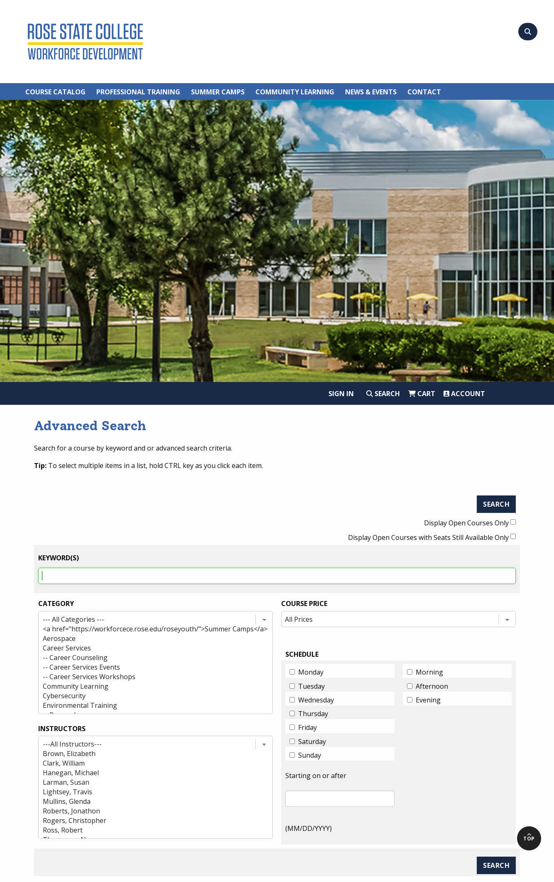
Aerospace (148, 638)
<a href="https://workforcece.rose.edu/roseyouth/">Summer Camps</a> (148, 629)
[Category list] (155, 662)
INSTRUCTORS (62, 728)
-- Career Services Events (148, 667)
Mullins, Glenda (148, 801)
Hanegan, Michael (148, 773)
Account (464, 393)
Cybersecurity (148, 696)
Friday (307, 727)
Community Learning (148, 686)
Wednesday (316, 700)
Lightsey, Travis (148, 792)
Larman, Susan (148, 782)
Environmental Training (148, 705)
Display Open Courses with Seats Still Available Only (428, 537)
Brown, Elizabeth (148, 754)
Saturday (312, 741)
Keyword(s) (58, 557)
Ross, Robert (148, 830)
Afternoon (432, 686)
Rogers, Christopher (148, 820)
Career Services (148, 648)
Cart (421, 393)
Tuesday (311, 686)
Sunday (309, 755)
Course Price (304, 603)
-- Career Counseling (148, 658)
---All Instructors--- (148, 744)
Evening (428, 700)
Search (383, 393)
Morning (429, 672)
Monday (311, 672)
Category (56, 603)
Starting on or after (315, 775)
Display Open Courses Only (466, 522)
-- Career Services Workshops (148, 677)
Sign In (341, 393)
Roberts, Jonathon (148, 811)
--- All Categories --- (148, 619)
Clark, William (148, 763)
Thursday (313, 713)
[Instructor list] (155, 787)
